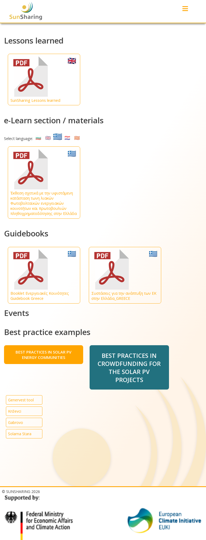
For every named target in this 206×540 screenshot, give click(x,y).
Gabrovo (15, 422)
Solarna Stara (19, 433)
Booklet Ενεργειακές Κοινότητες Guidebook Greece (43, 275)
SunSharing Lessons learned (43, 79)
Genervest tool (21, 399)
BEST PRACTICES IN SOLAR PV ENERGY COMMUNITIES (43, 354)
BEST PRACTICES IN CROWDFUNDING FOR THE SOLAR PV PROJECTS (129, 367)
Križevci (14, 411)
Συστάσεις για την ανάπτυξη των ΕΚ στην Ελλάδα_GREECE (124, 275)
